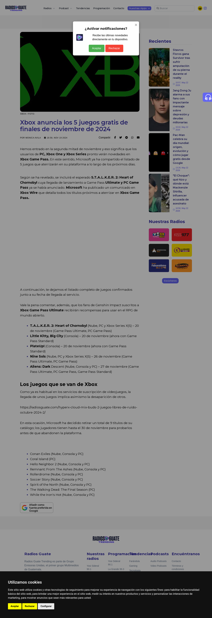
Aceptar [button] (15, 606)
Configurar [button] (46, 606)
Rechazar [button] (30, 606)
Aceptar (96, 48)
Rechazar (114, 48)
